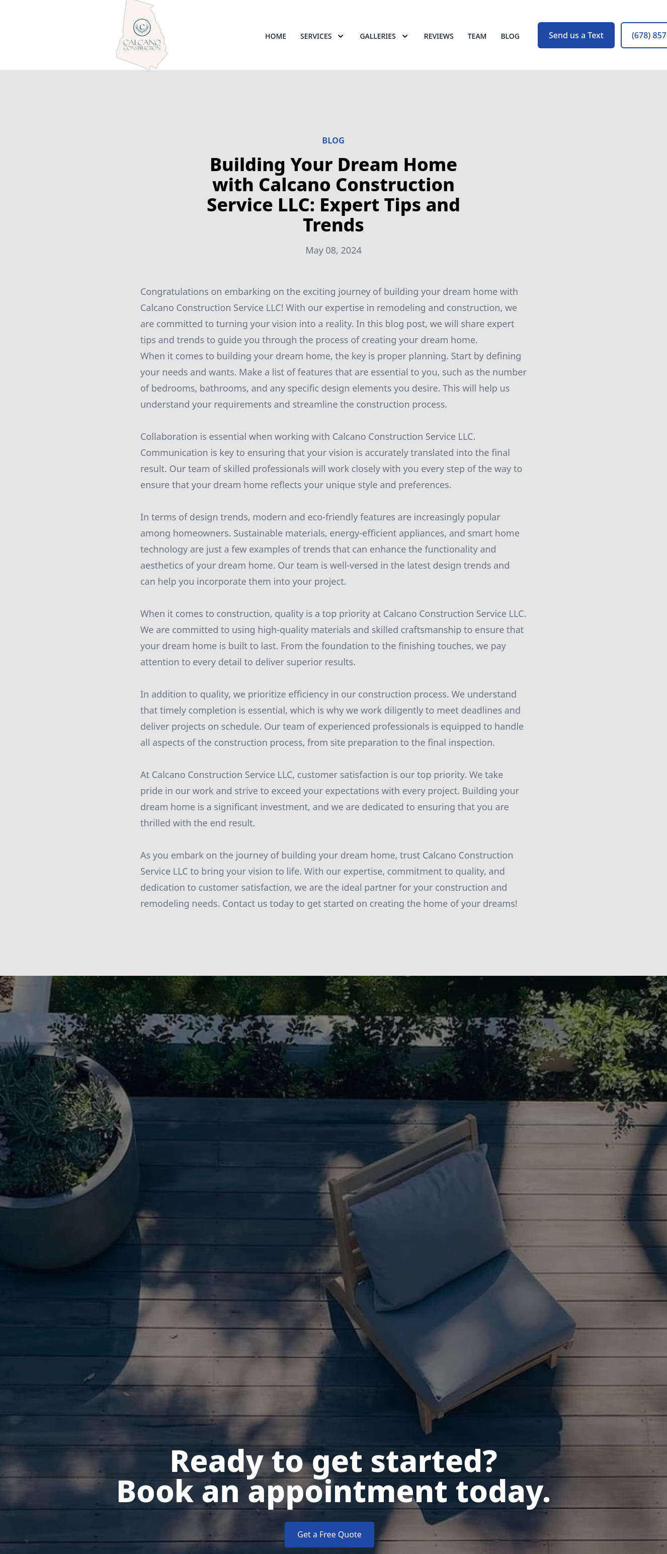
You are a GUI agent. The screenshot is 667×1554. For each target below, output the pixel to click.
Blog (510, 45)
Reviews (439, 45)
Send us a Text (576, 44)
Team (477, 45)
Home (275, 45)
